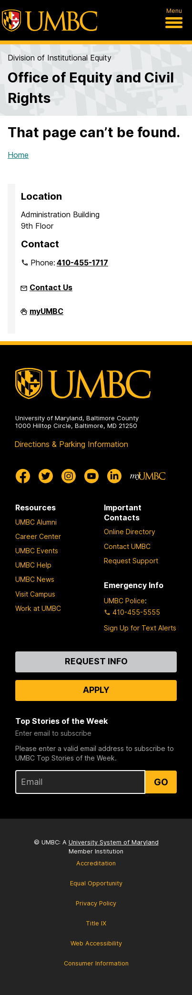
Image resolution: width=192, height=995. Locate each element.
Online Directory (129, 532)
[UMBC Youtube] (91, 476)
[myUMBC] (148, 476)
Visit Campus (35, 594)
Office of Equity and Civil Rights (91, 87)
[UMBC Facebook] (22, 476)
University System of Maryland (114, 842)
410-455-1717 (82, 262)
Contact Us (51, 287)
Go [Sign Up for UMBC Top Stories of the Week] (161, 782)
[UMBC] (49, 20)
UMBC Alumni (36, 522)
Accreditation (96, 863)
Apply (96, 690)
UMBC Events (36, 551)
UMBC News (34, 579)
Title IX (96, 923)
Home (18, 155)
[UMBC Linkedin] (114, 476)
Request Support (131, 561)
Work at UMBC (38, 608)
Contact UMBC (127, 546)
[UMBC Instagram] (68, 476)
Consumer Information (96, 963)
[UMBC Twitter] (45, 476)
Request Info (96, 661)
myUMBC (46, 315)
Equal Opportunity (96, 883)
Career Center (38, 536)
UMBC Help (33, 565)
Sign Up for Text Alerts (140, 628)
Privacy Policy (96, 903)
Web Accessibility (96, 943)
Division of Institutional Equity (59, 57)
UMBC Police (124, 601)
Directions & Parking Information (71, 444)
